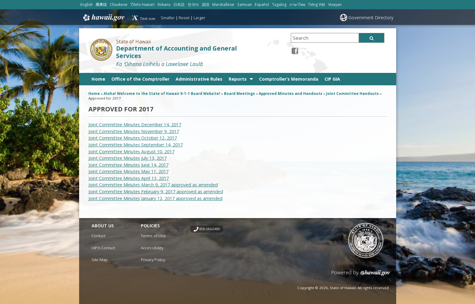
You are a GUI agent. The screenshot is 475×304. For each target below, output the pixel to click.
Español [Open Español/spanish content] (262, 4)
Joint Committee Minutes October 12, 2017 (132, 138)
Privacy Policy (153, 259)
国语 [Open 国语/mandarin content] (205, 4)
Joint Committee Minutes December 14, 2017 (134, 124)
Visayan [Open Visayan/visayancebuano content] (335, 4)
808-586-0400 (209, 229)
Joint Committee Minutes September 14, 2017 (135, 145)
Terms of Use (153, 236)
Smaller (168, 17)
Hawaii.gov (103, 17)
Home (98, 79)
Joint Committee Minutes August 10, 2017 (131, 151)
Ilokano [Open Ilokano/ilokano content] (164, 4)
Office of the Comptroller (140, 79)
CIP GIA (332, 79)
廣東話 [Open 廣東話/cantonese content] (101, 4)
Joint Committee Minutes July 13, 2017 (127, 158)
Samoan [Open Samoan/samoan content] (244, 4)
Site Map (100, 259)
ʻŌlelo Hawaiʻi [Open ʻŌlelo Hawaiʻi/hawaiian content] (142, 4)
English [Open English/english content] (86, 4)
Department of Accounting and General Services (176, 52)
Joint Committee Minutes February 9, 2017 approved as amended (155, 191)
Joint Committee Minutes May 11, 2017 (128, 171)
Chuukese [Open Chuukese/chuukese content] (119, 4)
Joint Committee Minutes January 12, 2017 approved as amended (155, 198)
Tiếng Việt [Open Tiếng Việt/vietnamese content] (316, 4)
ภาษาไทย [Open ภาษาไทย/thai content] (297, 4)
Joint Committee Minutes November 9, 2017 (133, 131)
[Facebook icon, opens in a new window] (295, 51)
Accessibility (152, 248)
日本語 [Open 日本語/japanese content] (179, 4)
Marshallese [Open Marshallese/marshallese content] (223, 4)
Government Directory (370, 17)
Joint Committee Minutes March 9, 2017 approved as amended (153, 185)
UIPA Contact (103, 248)
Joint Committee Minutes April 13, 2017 (128, 178)
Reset (184, 17)
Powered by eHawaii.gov (361, 275)
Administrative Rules (199, 79)
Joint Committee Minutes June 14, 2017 (128, 165)
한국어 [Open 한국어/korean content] (193, 4)
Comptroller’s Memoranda (288, 79)
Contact (98, 236)
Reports (238, 79)
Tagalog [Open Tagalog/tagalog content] (279, 4)
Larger (199, 17)
